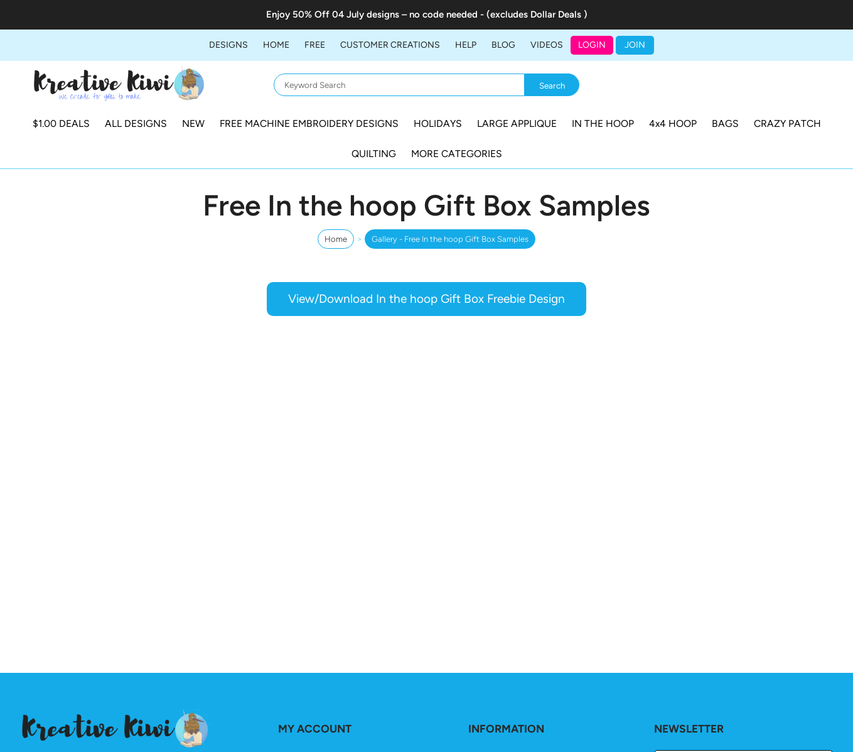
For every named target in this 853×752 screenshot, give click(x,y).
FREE (314, 45)
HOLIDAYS (438, 123)
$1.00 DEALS (61, 123)
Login (592, 45)
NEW (193, 123)
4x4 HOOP (673, 123)
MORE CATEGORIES (456, 154)
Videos (546, 45)
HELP (465, 45)
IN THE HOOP (603, 123)
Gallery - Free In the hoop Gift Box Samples (450, 239)
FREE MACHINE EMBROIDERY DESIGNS (309, 123)
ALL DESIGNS (136, 123)
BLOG (503, 45)
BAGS (725, 123)
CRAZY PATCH (787, 123)
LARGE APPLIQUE (517, 123)
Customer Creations (390, 45)
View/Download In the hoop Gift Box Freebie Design (426, 299)
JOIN (635, 45)
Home (276, 45)
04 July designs (365, 14)
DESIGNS (228, 45)
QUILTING (373, 154)
